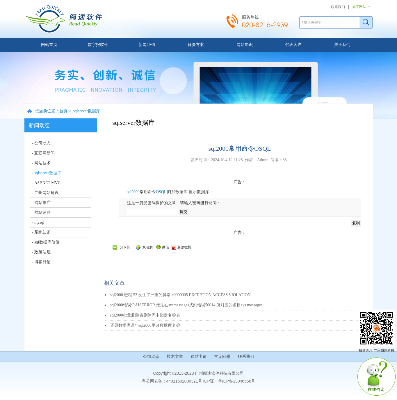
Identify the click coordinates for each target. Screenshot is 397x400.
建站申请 (199, 356)
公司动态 (42, 143)
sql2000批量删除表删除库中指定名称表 (145, 315)
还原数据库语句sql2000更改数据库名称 (145, 325)
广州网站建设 (46, 193)
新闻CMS (146, 44)
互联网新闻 (44, 153)
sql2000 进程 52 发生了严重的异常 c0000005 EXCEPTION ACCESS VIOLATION (180, 295)
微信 (165, 247)
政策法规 (42, 252)
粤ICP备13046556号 (236, 381)
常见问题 (222, 356)
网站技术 (42, 163)
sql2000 (133, 192)
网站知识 (244, 44)
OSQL (161, 192)
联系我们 (338, 7)
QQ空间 (148, 247)
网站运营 (42, 212)
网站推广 (42, 202)
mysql (39, 222)
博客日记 (42, 262)
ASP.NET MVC (47, 183)
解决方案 (196, 44)
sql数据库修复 (46, 242)
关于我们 (342, 44)
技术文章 (175, 356)
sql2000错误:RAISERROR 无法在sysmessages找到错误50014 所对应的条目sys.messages (186, 305)
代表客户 (293, 44)
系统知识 (42, 232)
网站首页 (49, 44)
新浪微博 (184, 247)
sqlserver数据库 (86, 111)
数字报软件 (98, 44)
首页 (63, 111)
